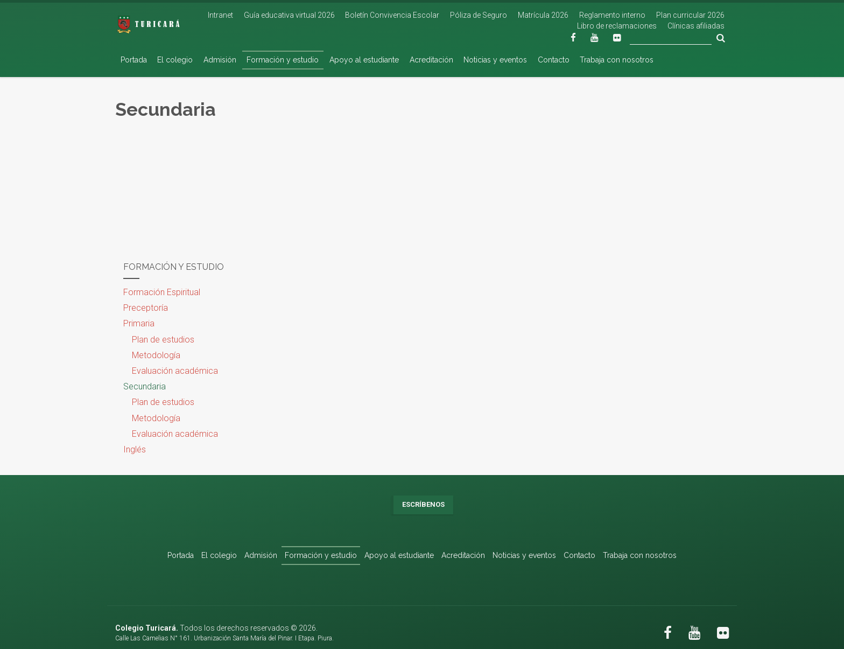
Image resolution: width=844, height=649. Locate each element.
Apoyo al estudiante (364, 59)
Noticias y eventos (495, 59)
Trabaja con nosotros (616, 59)
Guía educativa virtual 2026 (289, 15)
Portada (134, 59)
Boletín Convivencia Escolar (392, 15)
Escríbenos (423, 504)
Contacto (553, 59)
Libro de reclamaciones (617, 26)
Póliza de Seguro (478, 15)
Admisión (219, 59)
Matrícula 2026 (543, 15)
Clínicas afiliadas (696, 26)
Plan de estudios (163, 339)
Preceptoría (145, 308)
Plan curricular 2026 (690, 15)
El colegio (175, 59)
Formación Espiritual (161, 292)
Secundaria (144, 386)
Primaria (138, 323)
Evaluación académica (175, 371)
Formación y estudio (283, 59)
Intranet (220, 15)
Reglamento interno (612, 15)
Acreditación (431, 59)
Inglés (134, 449)
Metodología (156, 355)
